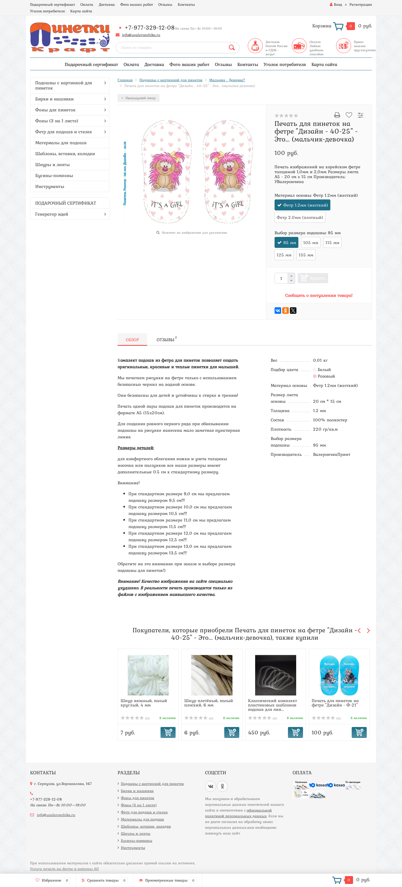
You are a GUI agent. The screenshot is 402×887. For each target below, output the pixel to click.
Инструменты (49, 186)
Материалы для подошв (60, 142)
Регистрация (360, 4)
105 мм (310, 242)
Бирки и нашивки (54, 98)
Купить (317, 278)
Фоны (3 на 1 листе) (56, 120)
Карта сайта (81, 11)
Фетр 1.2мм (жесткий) (305, 205)
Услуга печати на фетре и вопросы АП (64, 868)
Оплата (86, 4)
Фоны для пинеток (55, 109)
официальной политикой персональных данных (238, 813)
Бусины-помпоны (54, 175)
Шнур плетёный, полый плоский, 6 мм (208, 702)
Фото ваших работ (136, 4)
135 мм (306, 254)
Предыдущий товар (138, 97)
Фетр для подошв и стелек (63, 131)
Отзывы (165, 4)
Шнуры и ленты (52, 164)
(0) (135, 718)
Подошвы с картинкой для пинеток (63, 85)
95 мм (289, 242)
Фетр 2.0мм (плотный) (300, 217)
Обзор (132, 339)
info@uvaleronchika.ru (141, 34)
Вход (336, 4)
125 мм (284, 254)
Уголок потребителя (47, 11)
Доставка (107, 4)
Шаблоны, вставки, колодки (65, 153)
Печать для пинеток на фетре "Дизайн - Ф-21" (335, 702)
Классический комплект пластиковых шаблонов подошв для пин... (272, 704)
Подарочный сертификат (52, 4)
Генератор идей (51, 214)
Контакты (186, 4)
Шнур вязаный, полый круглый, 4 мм (144, 702)
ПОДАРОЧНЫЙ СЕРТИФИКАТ (65, 203)
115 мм (332, 242)
